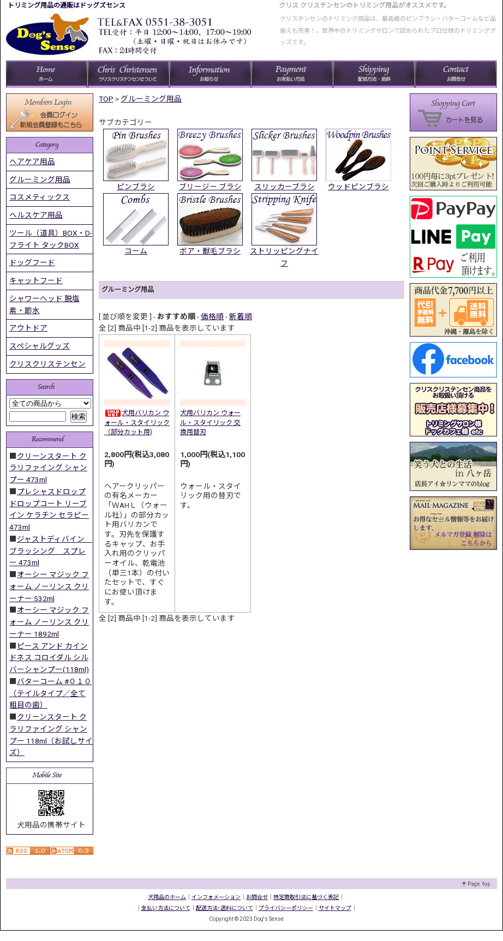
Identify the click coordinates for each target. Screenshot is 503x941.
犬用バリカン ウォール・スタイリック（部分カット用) (137, 422)
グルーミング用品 (151, 98)
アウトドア (28, 327)
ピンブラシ (136, 186)
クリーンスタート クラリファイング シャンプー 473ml (48, 468)
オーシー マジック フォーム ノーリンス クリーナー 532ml (49, 586)
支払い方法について (165, 908)
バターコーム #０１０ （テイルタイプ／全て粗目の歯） (50, 693)
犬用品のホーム (167, 897)
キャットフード (36, 280)
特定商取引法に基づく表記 (306, 897)
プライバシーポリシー (286, 908)
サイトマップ (335, 908)
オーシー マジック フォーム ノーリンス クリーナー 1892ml (49, 622)
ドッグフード (32, 262)
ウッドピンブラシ (358, 186)
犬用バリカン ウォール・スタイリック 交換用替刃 (210, 422)
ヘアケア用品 (32, 161)
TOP (106, 98)
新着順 (240, 316)
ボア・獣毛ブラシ (210, 251)
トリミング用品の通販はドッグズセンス (66, 5)
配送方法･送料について (224, 908)
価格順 (212, 316)
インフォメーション (216, 897)
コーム (135, 251)
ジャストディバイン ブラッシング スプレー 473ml (50, 551)
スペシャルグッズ (39, 345)
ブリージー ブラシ (210, 186)
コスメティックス (39, 197)
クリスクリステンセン (47, 363)
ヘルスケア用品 (36, 215)
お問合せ (257, 897)
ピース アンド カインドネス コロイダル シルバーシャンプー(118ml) (49, 658)
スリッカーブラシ (284, 186)
